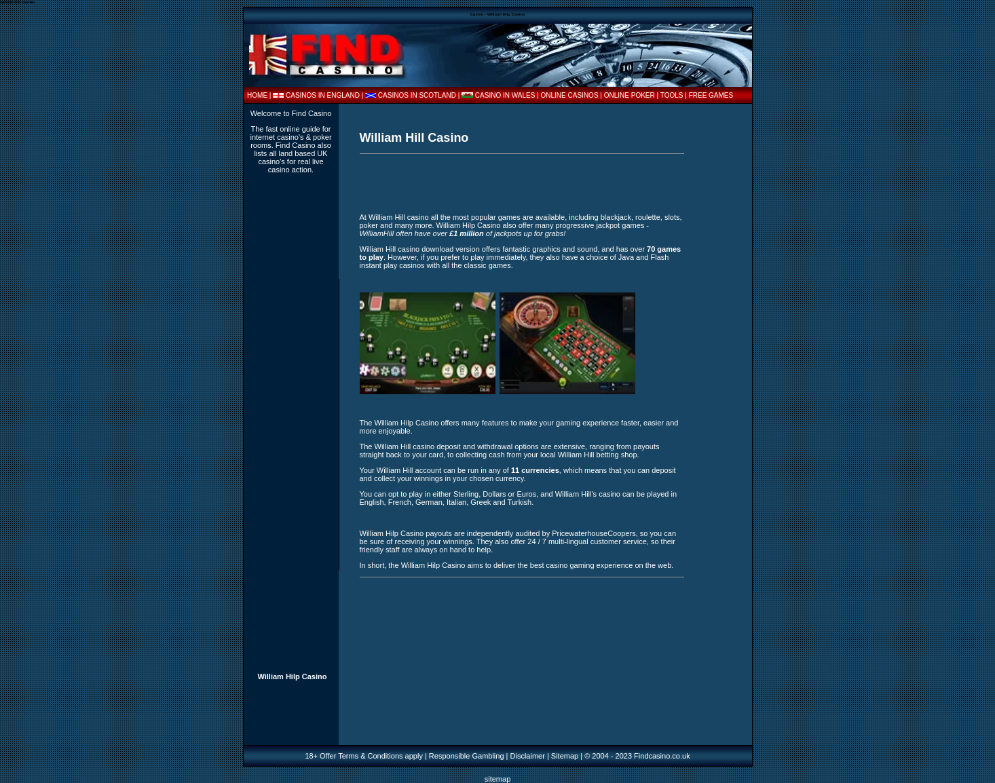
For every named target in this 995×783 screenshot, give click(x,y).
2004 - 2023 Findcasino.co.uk (641, 756)
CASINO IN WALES (505, 95)
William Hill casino (399, 217)
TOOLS (671, 95)
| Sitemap (562, 756)
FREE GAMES (711, 95)
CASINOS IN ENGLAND (323, 95)
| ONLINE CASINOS (568, 95)
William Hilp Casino (291, 676)
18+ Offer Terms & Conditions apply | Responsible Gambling (404, 756)
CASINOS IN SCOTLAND (417, 95)
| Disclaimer (524, 756)
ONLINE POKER (629, 95)
